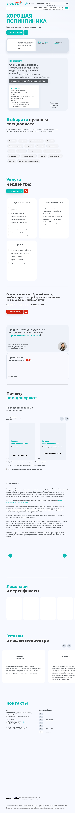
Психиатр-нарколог (15, 146)
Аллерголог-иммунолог (52, 151)
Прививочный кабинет (18, 216)
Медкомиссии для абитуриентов (54, 224)
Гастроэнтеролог (35, 151)
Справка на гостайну (18, 263)
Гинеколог (40, 146)
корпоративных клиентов (24, 335)
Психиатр (50, 141)
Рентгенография (16, 226)
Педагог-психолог (55, 156)
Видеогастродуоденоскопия (21, 232)
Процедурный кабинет (18, 219)
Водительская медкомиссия (52, 216)
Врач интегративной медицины (28, 161)
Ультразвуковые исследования (21, 229)
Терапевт (12, 141)
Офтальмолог (52, 146)
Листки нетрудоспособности (21, 250)
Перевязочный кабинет (19, 223)
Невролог (23, 141)
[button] (14, 312)
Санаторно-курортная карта (21, 253)
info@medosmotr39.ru (16, 727)
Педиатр (42, 156)
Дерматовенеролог (36, 141)
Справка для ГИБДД (17, 256)
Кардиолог (29, 146)
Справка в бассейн (17, 260)
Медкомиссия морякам (51, 208)
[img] (44, 45)
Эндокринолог (13, 156)
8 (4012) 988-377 (36, 3)
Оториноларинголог (29, 156)
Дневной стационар (17, 213)
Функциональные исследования (22, 235)
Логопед (11, 161)
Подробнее (12, 376)
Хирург (11, 151)
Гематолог (21, 151)
